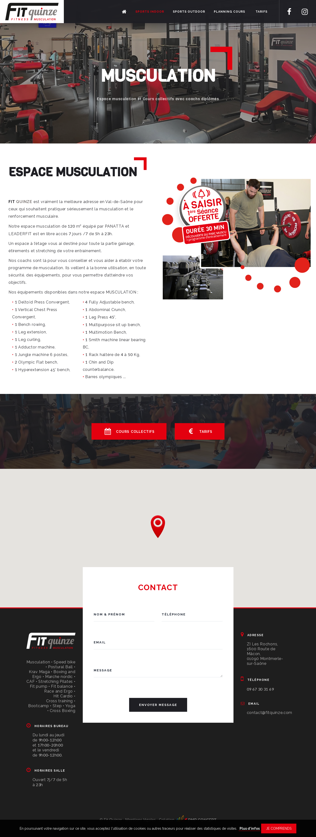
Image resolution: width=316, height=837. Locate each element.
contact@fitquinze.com (269, 712)
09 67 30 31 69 (260, 689)
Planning (229, 11)
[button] (158, 526)
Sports (149, 11)
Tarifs (261, 11)
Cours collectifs (129, 431)
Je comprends (278, 828)
